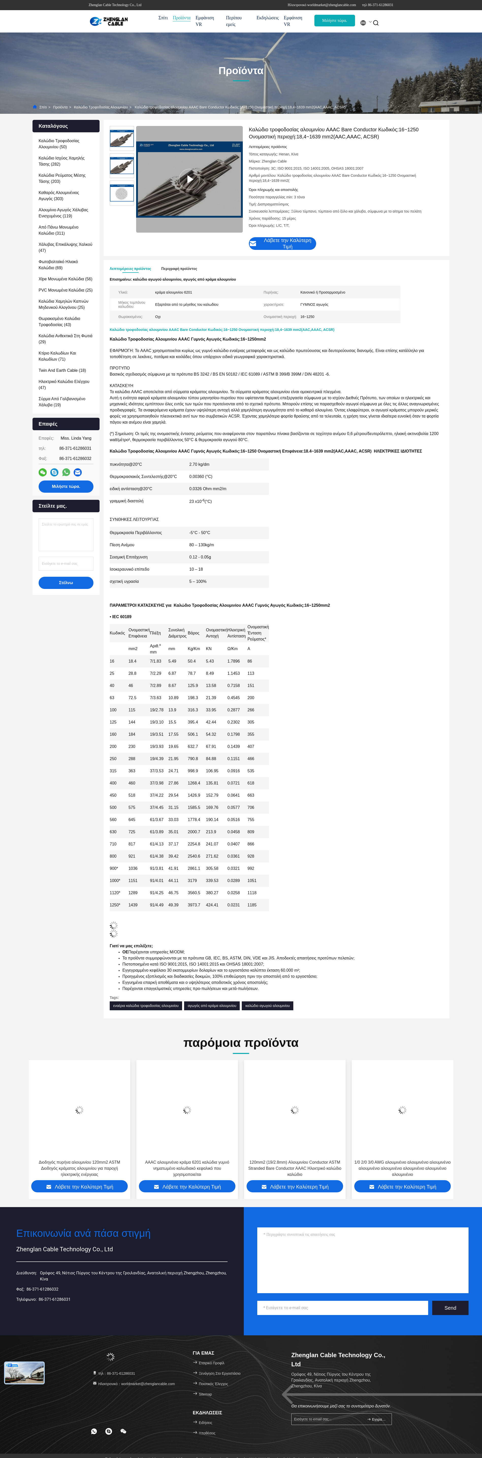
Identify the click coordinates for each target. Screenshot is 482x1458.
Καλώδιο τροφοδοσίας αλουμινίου (101, 107)
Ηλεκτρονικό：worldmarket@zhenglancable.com (133, 1384)
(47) (65, 247)
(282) (62, 161)
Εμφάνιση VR (205, 21)
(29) (65, 339)
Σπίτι (163, 17)
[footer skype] (109, 1431)
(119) (63, 213)
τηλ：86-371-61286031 (113, 1373)
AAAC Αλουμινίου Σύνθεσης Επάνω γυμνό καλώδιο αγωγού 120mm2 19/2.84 (79, 1165)
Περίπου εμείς (234, 21)
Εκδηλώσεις (267, 17)
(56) (65, 279)
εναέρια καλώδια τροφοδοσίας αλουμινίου (146, 1006)
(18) (62, 370)
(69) (58, 265)
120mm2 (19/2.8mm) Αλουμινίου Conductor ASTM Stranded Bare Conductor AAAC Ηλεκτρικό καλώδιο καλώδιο (402, 1168)
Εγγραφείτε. (377, 1419)
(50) (59, 144)
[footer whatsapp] (94, 1431)
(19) (62, 402)
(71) (57, 356)
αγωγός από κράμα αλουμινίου (212, 1006)
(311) (58, 230)
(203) (62, 178)
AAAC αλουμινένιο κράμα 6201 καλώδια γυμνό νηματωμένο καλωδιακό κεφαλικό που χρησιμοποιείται (295, 1168)
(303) (59, 195)
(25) (66, 290)
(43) (59, 321)
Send (450, 1308)
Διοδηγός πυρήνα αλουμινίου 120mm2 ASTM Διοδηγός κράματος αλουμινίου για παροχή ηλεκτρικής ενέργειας (187, 1168)
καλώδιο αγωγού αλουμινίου (267, 1006)
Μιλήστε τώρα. (334, 20)
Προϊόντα (181, 17)
